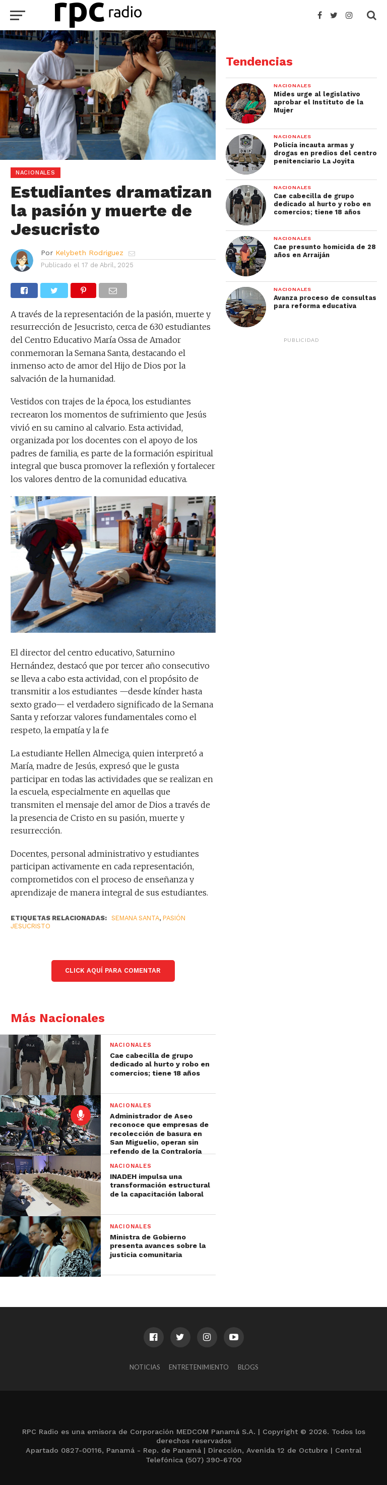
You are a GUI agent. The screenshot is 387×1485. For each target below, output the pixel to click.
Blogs (248, 1367)
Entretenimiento (199, 1367)
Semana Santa (135, 918)
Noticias (145, 1367)
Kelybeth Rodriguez (89, 253)
